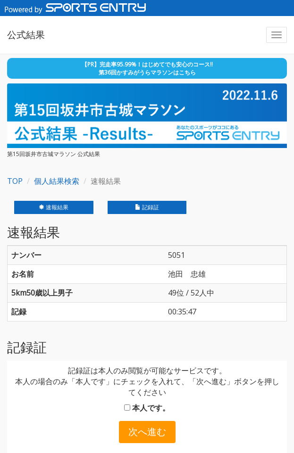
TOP (15, 181)
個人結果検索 (56, 181)
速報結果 (53, 207)
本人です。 (147, 408)
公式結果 (26, 34)
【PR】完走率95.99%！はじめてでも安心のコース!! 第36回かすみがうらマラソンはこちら (147, 68)
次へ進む (147, 431)
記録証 (147, 207)
